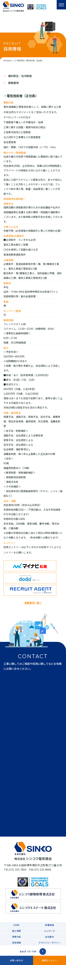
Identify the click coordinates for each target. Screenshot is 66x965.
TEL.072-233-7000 (15, 869)
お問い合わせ (16, 960)
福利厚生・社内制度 (20, 76)
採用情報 (16, 942)
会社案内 (49, 936)
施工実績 (16, 930)
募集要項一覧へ (33, 603)
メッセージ (49, 930)
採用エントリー (49, 960)
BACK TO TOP (33, 951)
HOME (16, 924)
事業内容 (16, 936)
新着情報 (49, 924)
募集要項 (13, 83)
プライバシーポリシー (49, 942)
